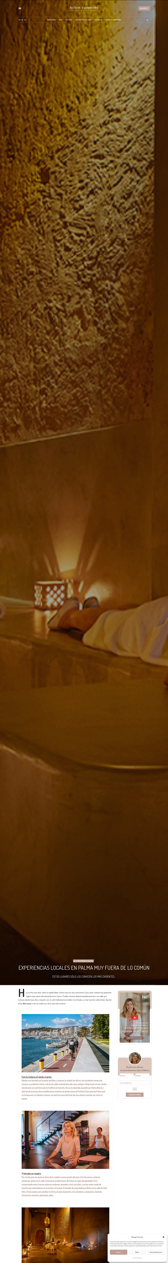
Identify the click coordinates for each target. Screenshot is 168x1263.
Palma (87, 992)
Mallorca (69, 20)
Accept (118, 1252)
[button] (163, 1237)
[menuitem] (19, 20)
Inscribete (144, 8)
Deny (137, 1252)
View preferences (156, 1252)
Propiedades (51, 20)
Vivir (60, 20)
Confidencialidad (137, 1258)
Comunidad (98, 20)
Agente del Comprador (113, 20)
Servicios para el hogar (83, 20)
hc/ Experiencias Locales (83, 961)
